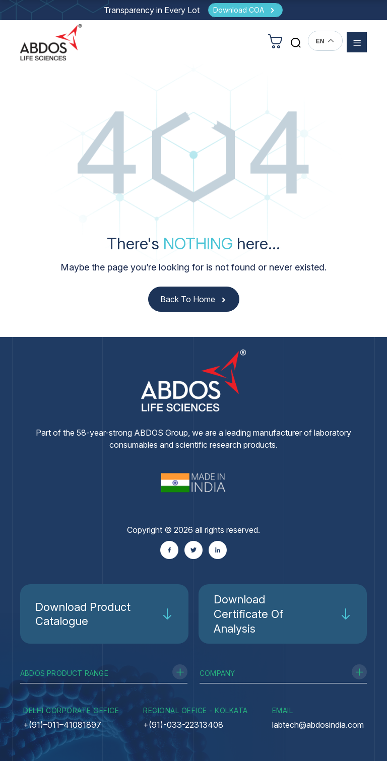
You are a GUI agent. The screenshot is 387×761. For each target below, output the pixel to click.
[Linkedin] (218, 550)
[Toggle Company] (359, 671)
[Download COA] (245, 10)
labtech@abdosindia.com (318, 725)
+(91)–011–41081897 (62, 725)
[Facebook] (169, 550)
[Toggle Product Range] (179, 671)
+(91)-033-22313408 (183, 725)
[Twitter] (193, 550)
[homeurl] (51, 42)
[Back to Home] (193, 299)
